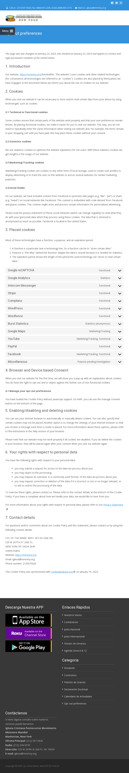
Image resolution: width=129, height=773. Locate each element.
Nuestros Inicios (73, 615)
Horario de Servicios (75, 643)
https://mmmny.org (30, 74)
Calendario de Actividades (78, 696)
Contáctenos (71, 622)
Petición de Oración (74, 682)
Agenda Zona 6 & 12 (75, 650)
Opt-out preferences (75, 703)
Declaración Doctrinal (76, 689)
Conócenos (70, 675)
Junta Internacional (74, 636)
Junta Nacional (72, 629)
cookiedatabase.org (62, 571)
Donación (69, 668)
